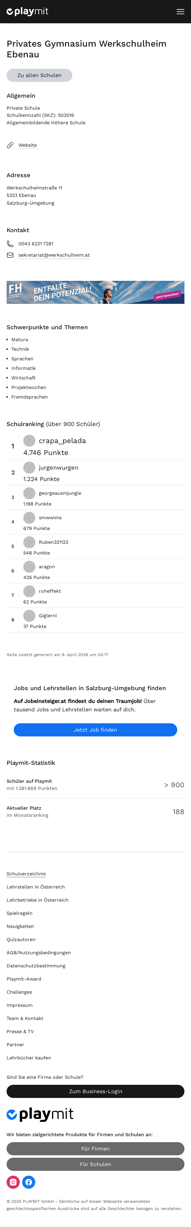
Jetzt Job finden (95, 730)
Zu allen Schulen (39, 75)
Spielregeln (20, 913)
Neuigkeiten (20, 926)
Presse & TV (20, 1031)
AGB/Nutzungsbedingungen (39, 952)
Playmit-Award (24, 979)
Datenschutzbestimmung (36, 966)
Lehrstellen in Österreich (36, 887)
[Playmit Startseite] (27, 12)
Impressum (20, 1005)
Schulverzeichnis (26, 874)
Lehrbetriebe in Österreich (37, 900)
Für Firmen (95, 1148)
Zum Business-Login (95, 1091)
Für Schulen (95, 1164)
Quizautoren (21, 939)
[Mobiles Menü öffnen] (180, 11)
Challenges (19, 992)
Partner (15, 1044)
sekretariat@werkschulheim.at (48, 255)
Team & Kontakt (25, 1018)
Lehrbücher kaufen (29, 1058)
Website (22, 145)
